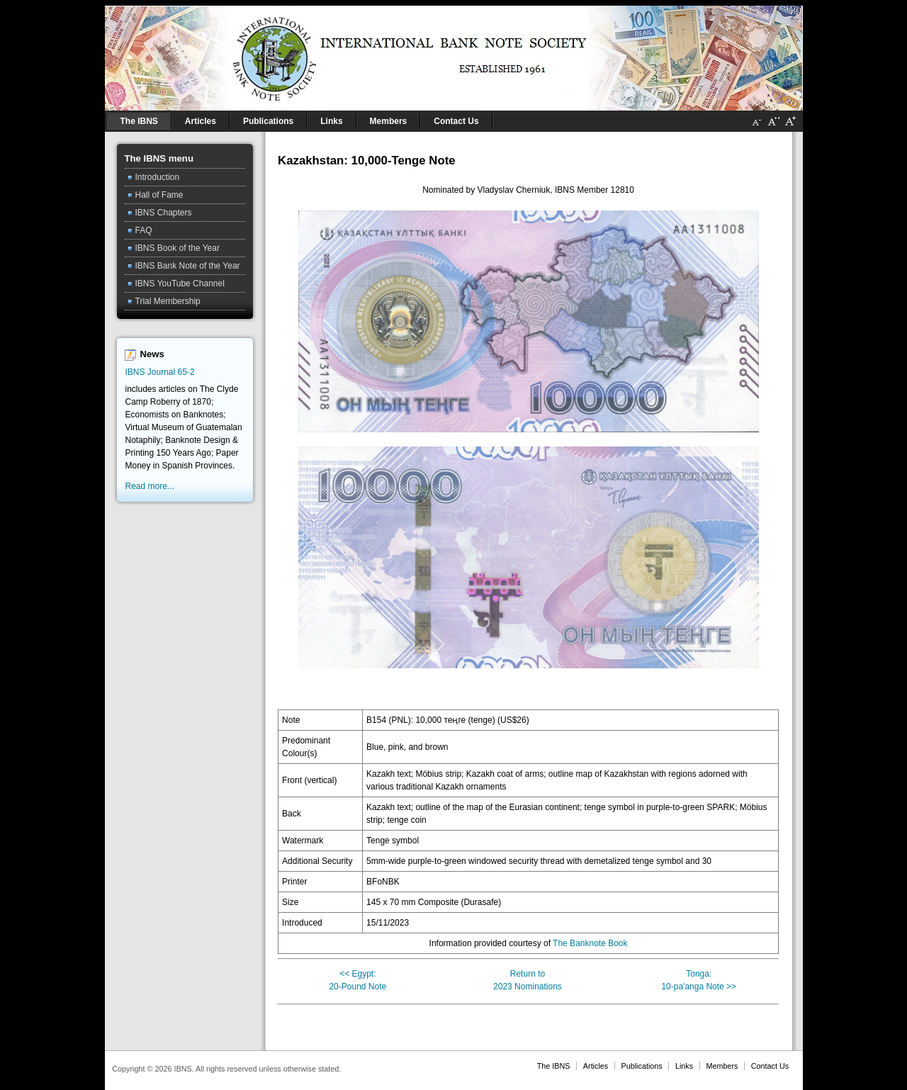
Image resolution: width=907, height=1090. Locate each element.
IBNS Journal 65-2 (160, 372)
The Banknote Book (590, 943)
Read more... (149, 486)
